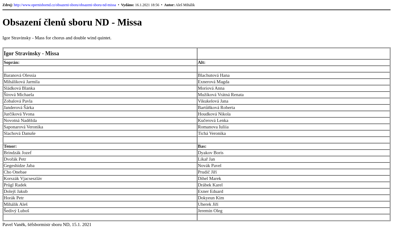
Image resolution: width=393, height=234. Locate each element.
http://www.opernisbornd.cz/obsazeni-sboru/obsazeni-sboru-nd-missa (65, 5)
